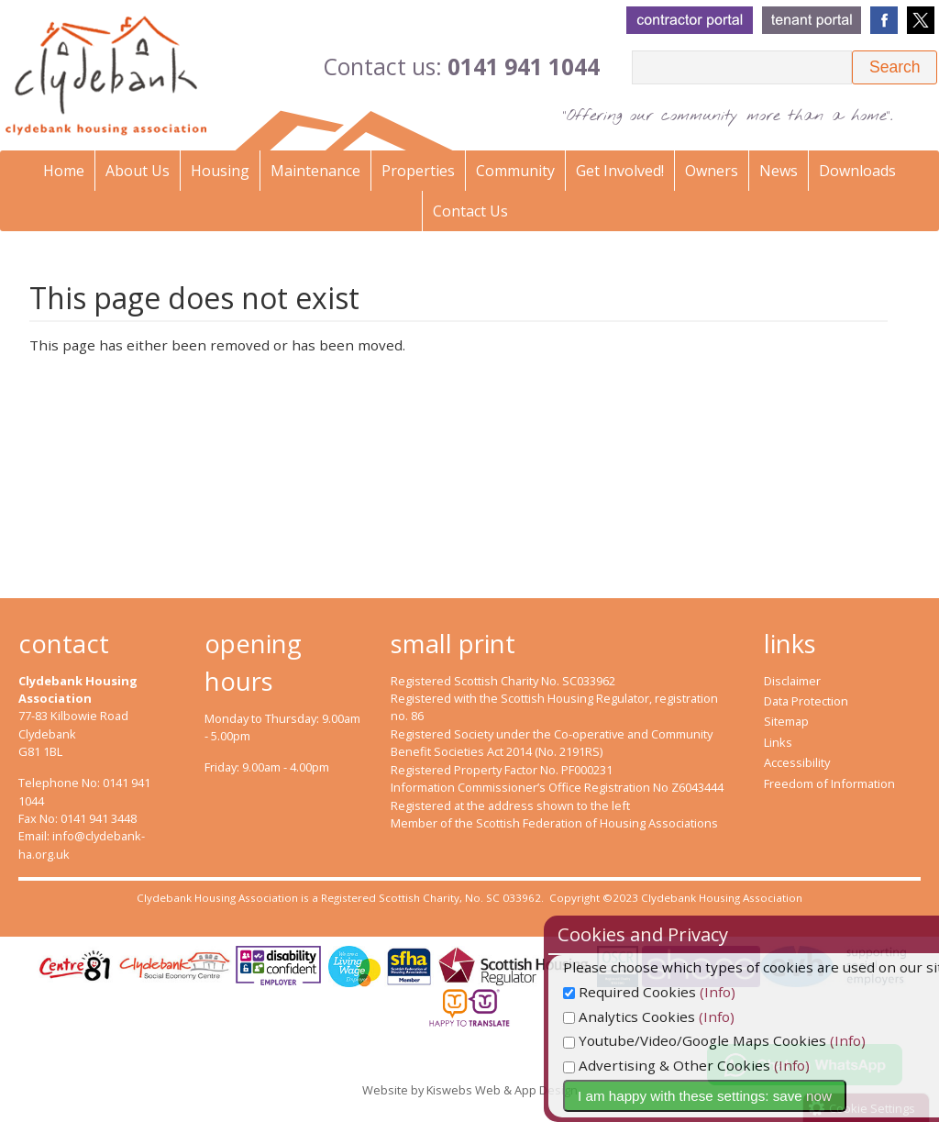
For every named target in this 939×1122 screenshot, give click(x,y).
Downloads (857, 171)
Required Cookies (666, 992)
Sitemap (786, 721)
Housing (220, 171)
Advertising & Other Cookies (703, 1065)
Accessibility (797, 762)
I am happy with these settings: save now (741, 1096)
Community (515, 171)
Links (778, 742)
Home (63, 171)
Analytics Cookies (666, 1016)
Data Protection (806, 701)
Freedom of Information (829, 783)
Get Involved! (620, 171)
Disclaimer (792, 680)
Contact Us (470, 211)
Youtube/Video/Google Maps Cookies (731, 1040)
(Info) (754, 992)
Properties (418, 171)
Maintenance (315, 171)
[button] (894, 67)
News (778, 171)
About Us (137, 171)
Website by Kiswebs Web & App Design (470, 1090)
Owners (711, 171)
